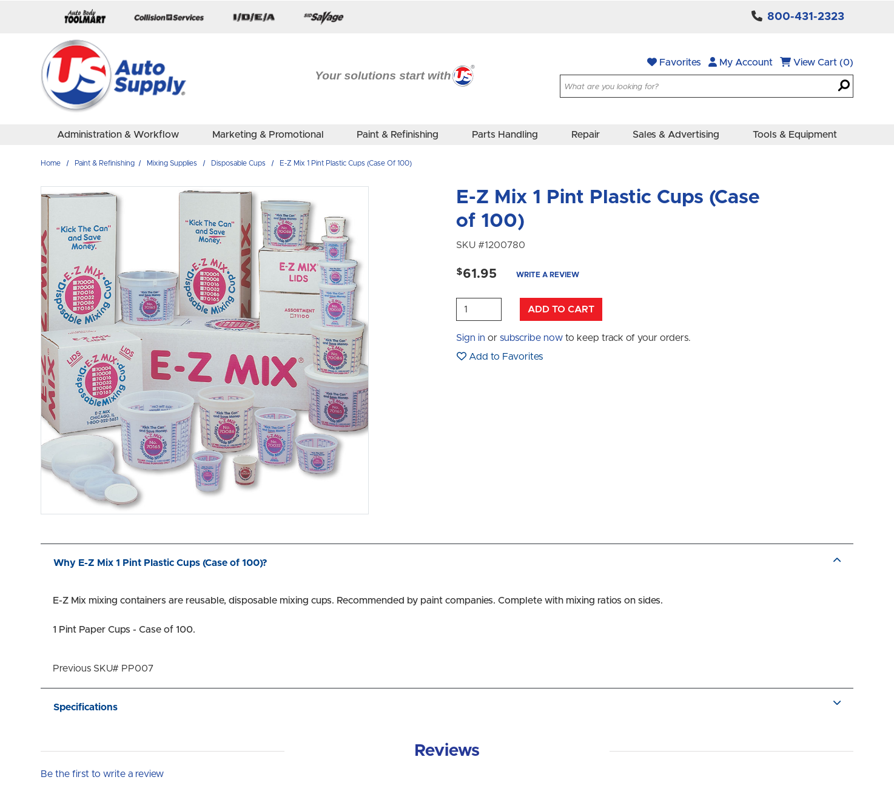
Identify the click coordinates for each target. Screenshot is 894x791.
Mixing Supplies (172, 163)
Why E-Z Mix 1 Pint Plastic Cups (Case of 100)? (447, 563)
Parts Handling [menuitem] (505, 135)
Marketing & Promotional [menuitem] (268, 135)
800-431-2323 (805, 17)
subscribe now (531, 338)
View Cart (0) (816, 62)
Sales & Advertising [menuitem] (676, 135)
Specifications (447, 707)
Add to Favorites (500, 356)
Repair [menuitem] (585, 135)
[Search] (844, 87)
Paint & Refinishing (105, 163)
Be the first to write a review (102, 774)
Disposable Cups (238, 163)
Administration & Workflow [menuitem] (118, 135)
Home (51, 163)
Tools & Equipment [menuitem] (795, 135)
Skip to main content (0, 0)
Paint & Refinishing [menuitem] (398, 135)
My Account (740, 62)
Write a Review (547, 274)
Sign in (470, 338)
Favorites (674, 62)
